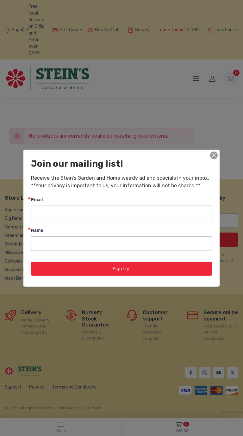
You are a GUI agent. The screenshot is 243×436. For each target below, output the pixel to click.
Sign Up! (121, 268)
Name (37, 230)
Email (37, 199)
